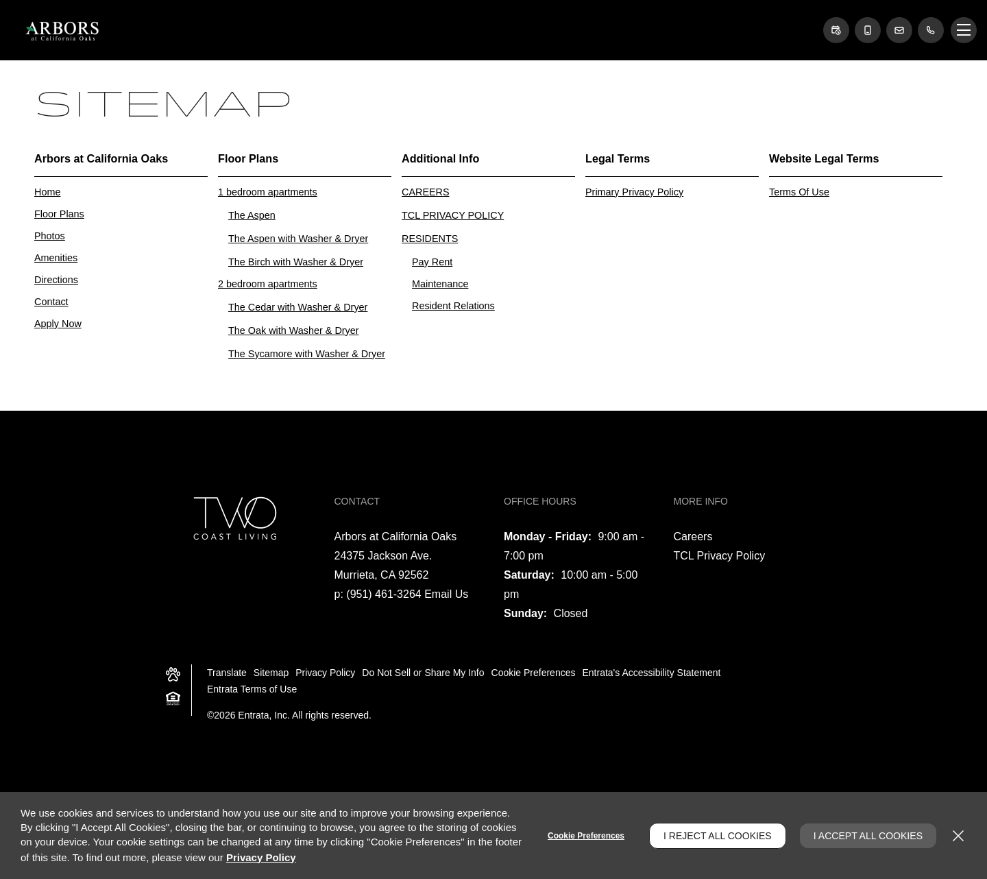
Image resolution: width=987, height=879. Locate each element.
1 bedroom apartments (267, 191)
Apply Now (58, 323)
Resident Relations (453, 305)
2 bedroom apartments (267, 283)
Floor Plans (59, 213)
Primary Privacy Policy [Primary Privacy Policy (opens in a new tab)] (634, 191)
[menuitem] (126, 244)
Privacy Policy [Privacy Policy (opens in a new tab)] (325, 672)
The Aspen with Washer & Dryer (298, 238)
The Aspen (252, 215)
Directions (56, 279)
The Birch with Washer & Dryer (295, 261)
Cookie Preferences (586, 836)
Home (47, 191)
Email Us (446, 594)
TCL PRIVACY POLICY (453, 215)
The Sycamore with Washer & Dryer (306, 353)
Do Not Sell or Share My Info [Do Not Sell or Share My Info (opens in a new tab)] (423, 672)
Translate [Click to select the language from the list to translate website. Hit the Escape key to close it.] (227, 672)
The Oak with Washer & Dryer (293, 330)
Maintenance (440, 283)
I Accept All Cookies (868, 835)
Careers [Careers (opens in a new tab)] (693, 536)
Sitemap (271, 672)
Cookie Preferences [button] (533, 672)
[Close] (958, 836)
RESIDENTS (430, 238)
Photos (49, 235)
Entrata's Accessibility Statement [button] (651, 672)
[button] (836, 30)
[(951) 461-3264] (931, 30)
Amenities (55, 257)
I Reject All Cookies (717, 835)
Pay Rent (432, 261)
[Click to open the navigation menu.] (964, 30)
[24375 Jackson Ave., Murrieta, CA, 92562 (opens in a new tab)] (383, 565)
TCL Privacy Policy (720, 556)
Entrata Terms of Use (252, 689)
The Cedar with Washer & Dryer (297, 307)
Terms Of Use (799, 191)
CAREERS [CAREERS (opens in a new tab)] (426, 191)
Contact (51, 301)
